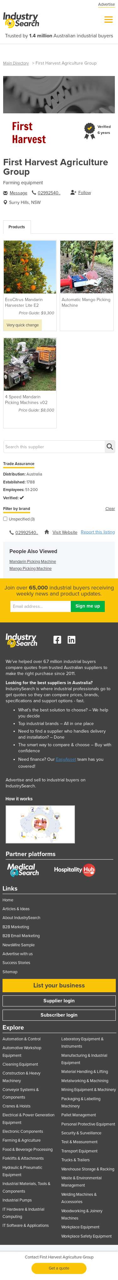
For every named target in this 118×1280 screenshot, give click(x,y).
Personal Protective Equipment (88, 1124)
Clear (110, 508)
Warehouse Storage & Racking (87, 1169)
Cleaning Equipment (20, 1064)
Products (16, 227)
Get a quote (59, 1268)
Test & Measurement (79, 1141)
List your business (59, 985)
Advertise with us (18, 953)
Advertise (106, 4)
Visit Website (65, 532)
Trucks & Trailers (75, 1160)
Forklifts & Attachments (23, 1158)
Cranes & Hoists (17, 1106)
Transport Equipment (79, 1151)
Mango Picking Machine (30, 568)
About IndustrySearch (21, 917)
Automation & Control (22, 1039)
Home (8, 900)
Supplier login (59, 1001)
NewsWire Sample (19, 945)
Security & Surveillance (81, 1133)
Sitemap (10, 971)
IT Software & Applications (26, 1225)
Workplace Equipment (80, 1227)
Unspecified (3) (19, 519)
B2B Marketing (16, 927)
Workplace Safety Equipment (86, 1236)
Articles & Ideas (16, 908)
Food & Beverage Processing (28, 1149)
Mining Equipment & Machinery (88, 1089)
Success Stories (16, 962)
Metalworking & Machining (84, 1080)
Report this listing (98, 532)
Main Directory (16, 63)
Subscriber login (59, 1015)
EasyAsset (66, 759)
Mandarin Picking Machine (32, 561)
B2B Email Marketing (21, 935)
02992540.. (49, 193)
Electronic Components (23, 1131)
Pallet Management (78, 1115)
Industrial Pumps (17, 1200)
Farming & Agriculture (22, 1140)
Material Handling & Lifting (84, 1071)
